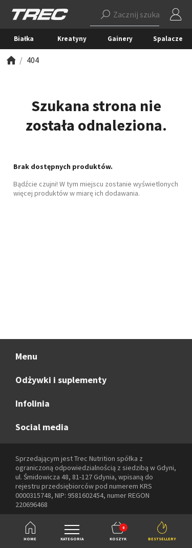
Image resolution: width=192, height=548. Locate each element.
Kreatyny (72, 38)
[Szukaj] (105, 14)
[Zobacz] (10, 60)
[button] (124, 14)
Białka (24, 38)
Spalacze (168, 38)
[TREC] (40, 13)
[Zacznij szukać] (124, 14)
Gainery (120, 38)
